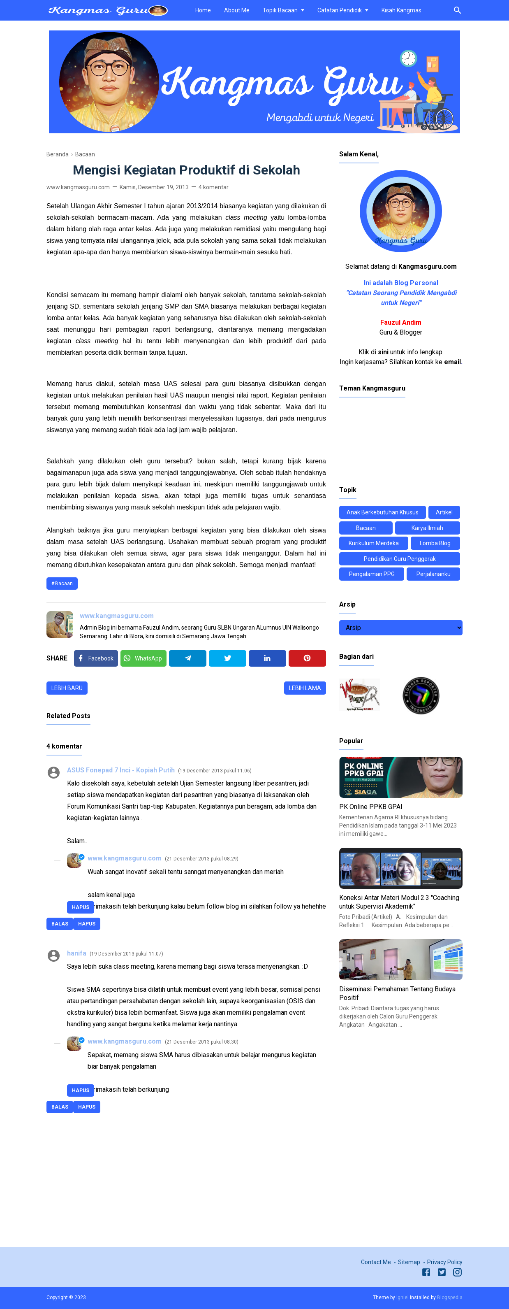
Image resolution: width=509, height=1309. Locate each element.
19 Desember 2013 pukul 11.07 (126, 954)
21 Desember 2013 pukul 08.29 (202, 859)
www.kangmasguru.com (117, 616)
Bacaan (64, 583)
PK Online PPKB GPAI (371, 807)
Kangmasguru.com (427, 266)
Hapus (86, 924)
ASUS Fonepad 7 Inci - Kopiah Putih (121, 770)
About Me (237, 10)
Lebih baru (67, 688)
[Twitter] (143, 658)
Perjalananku (433, 574)
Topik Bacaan (280, 10)
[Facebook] (96, 658)
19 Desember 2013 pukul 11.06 (215, 771)
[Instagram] (457, 1273)
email (452, 362)
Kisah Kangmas (401, 10)
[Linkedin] (267, 658)
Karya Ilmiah (427, 528)
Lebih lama (305, 688)
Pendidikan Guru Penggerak (400, 559)
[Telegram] (187, 658)
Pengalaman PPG (372, 574)
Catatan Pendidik (339, 10)
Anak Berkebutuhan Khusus (383, 512)
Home (203, 10)
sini (383, 352)
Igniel (402, 1297)
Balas (59, 924)
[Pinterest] (307, 658)
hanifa (76, 953)
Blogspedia (450, 1297)
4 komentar (214, 187)
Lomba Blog (435, 543)
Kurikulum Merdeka (374, 543)
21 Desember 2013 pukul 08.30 (202, 1042)
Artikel (444, 512)
